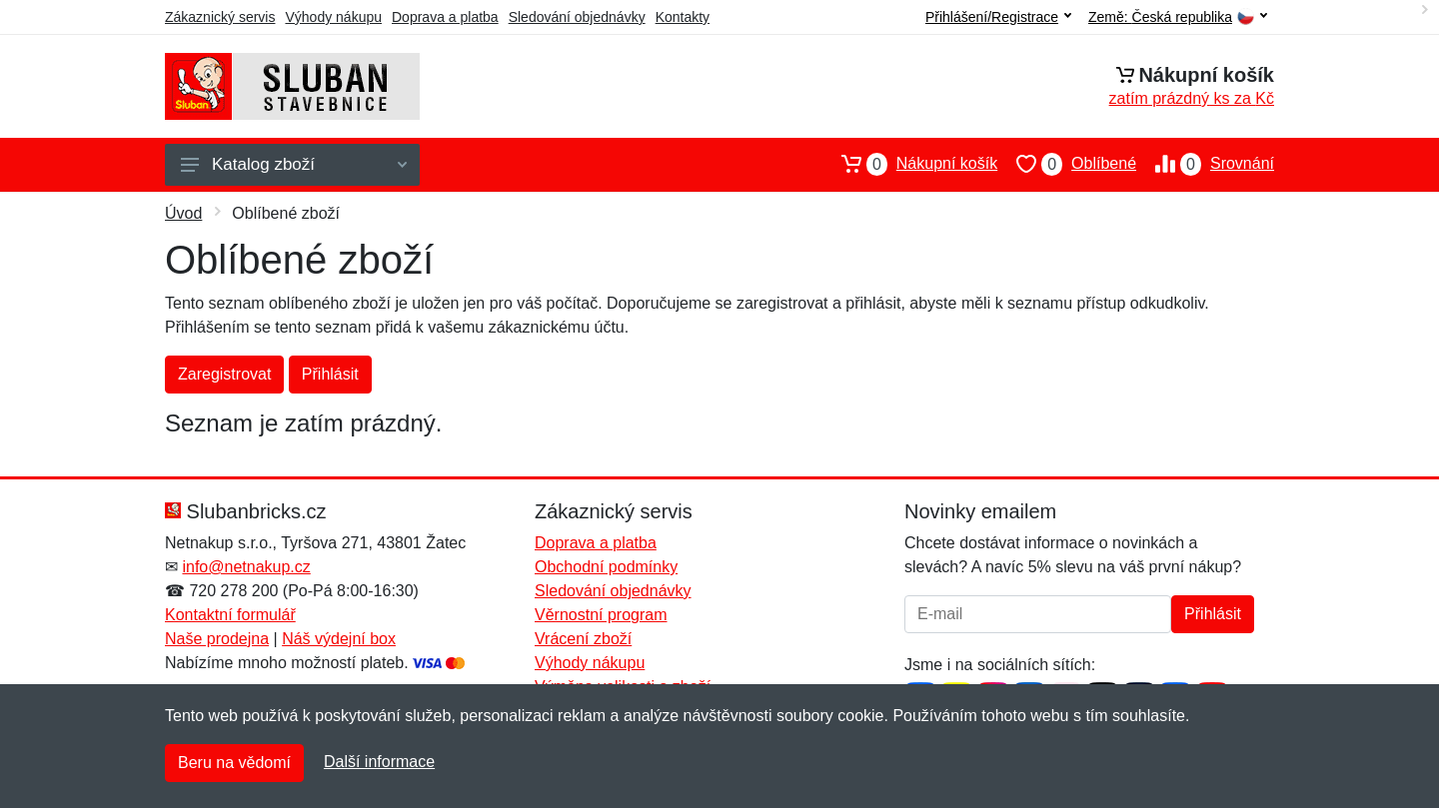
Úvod (183, 213)
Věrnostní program (601, 614)
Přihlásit (330, 374)
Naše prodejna (217, 638)
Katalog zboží (294, 164)
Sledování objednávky (577, 17)
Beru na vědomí (234, 762)
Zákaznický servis (220, 17)
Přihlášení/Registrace (998, 17)
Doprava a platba (445, 17)
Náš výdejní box (339, 638)
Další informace (379, 761)
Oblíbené (1066, 164)
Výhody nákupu (333, 17)
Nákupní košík (909, 164)
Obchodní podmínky (606, 566)
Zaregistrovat (224, 374)
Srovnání (1205, 164)
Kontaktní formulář (230, 614)
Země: (1177, 17)
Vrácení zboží (583, 638)
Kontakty (683, 17)
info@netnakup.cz (246, 566)
